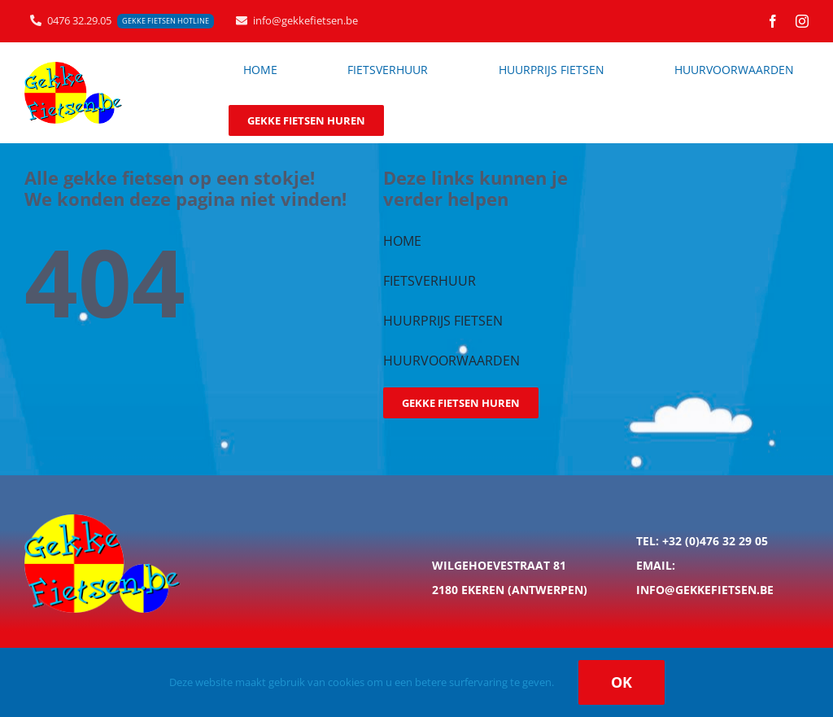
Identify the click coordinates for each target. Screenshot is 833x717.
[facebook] (772, 21)
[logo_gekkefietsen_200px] (73, 67)
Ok (621, 682)
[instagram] (802, 21)
